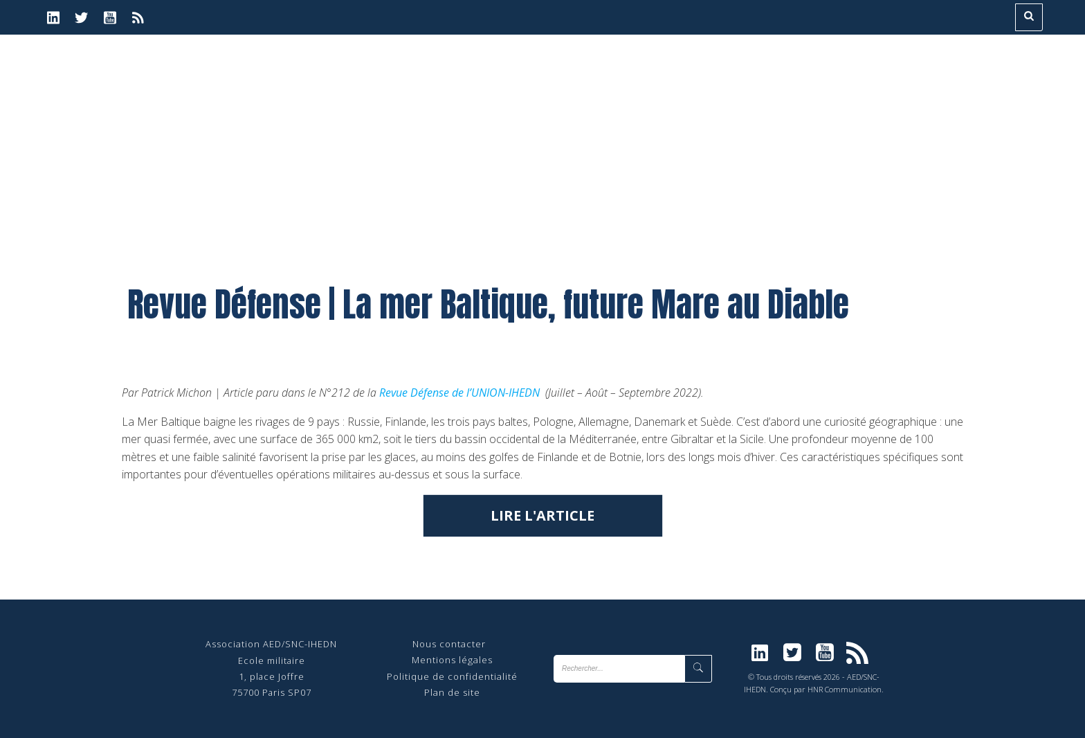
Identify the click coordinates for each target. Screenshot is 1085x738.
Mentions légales (452, 660)
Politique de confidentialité (452, 676)
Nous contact (443, 644)
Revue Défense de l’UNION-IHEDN (459, 392)
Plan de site (452, 692)
